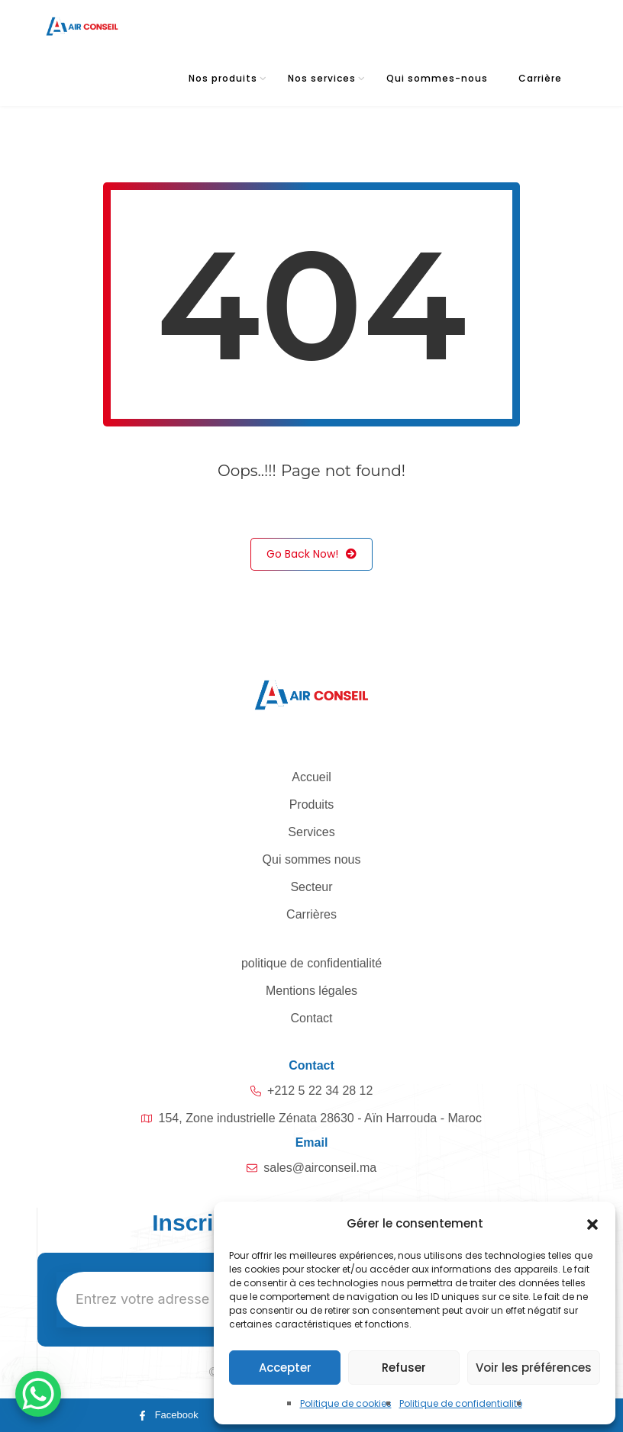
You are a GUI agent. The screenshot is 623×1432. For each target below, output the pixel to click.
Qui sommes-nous (437, 78)
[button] (592, 1223)
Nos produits (223, 78)
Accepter (285, 1368)
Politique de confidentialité (460, 1403)
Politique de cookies (346, 1403)
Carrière (540, 78)
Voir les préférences (534, 1368)
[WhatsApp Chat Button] (38, 1394)
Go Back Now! (311, 554)
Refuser (404, 1368)
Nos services (322, 78)
